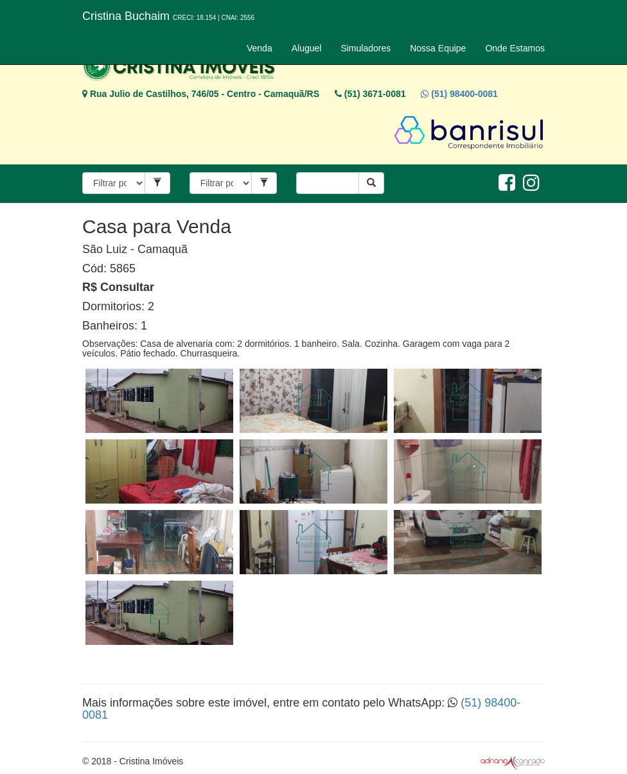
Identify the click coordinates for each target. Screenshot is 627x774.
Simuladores (365, 48)
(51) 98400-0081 (459, 94)
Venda (259, 48)
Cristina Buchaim (168, 16)
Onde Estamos (515, 48)
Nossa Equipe (438, 48)
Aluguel (307, 48)
